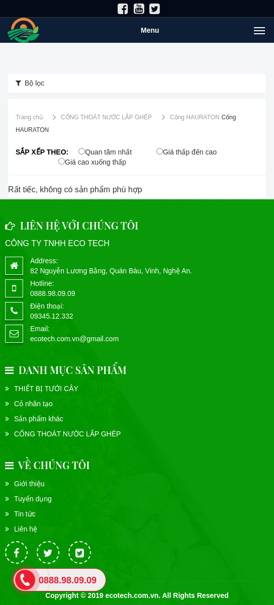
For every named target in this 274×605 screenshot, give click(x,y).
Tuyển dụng (33, 499)
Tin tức (25, 514)
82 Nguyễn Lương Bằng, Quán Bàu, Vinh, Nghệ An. (111, 271)
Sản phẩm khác (38, 419)
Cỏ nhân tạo (33, 404)
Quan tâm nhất (108, 152)
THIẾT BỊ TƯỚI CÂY (46, 389)
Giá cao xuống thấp (95, 162)
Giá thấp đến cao (190, 152)
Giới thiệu (29, 484)
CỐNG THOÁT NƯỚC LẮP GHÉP (67, 434)
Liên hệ (25, 529)
